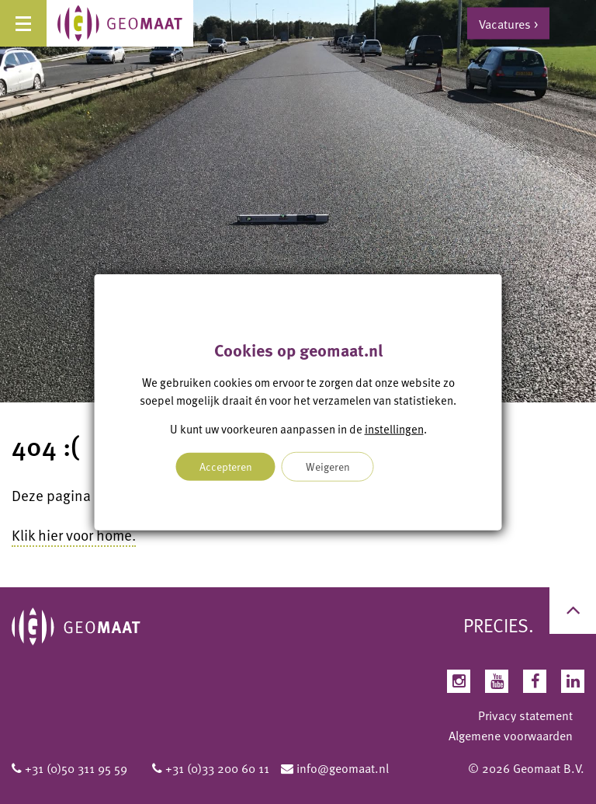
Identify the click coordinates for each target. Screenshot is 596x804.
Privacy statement (525, 715)
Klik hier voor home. (74, 535)
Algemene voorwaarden (511, 735)
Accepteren (225, 466)
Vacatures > (508, 23)
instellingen (394, 428)
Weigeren (328, 466)
